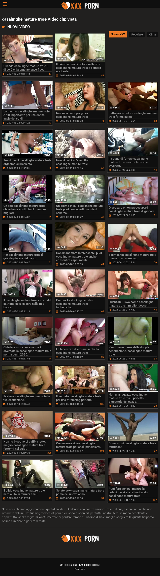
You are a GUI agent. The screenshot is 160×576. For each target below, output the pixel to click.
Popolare (137, 34)
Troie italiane (70, 565)
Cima (152, 34)
